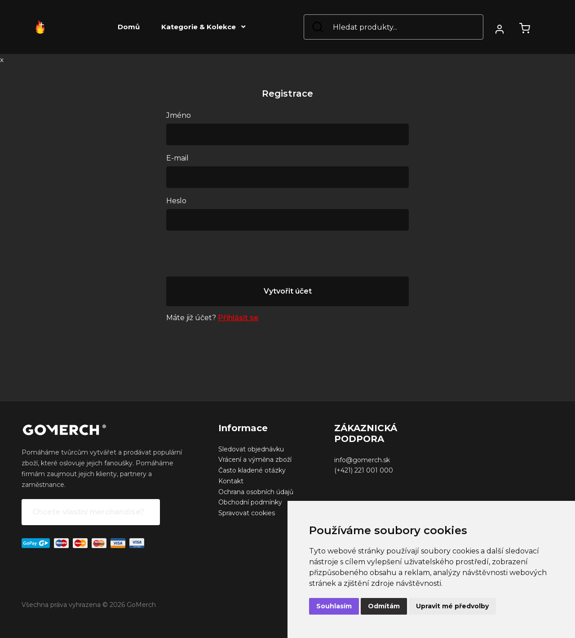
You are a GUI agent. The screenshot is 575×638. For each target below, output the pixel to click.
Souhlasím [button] (334, 606)
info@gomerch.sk (362, 460)
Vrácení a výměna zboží (255, 459)
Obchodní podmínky (250, 502)
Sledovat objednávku (251, 449)
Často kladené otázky (252, 470)
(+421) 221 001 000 (363, 470)
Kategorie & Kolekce (203, 26)
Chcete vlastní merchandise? (88, 511)
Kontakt (230, 481)
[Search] (393, 27)
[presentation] (234, 255)
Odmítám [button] (384, 606)
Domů (129, 26)
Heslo (176, 200)
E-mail (177, 158)
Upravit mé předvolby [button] (452, 606)
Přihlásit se (238, 317)
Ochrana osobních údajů (255, 492)
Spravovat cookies (246, 513)
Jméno (178, 115)
